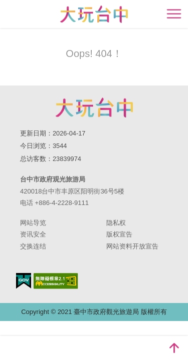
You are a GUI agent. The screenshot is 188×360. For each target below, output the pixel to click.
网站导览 (33, 222)
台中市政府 (94, 108)
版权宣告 (119, 234)
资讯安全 (33, 234)
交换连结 (33, 246)
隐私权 (116, 222)
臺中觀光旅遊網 (94, 14)
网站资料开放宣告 (132, 246)
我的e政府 (23, 280)
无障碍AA (56, 281)
